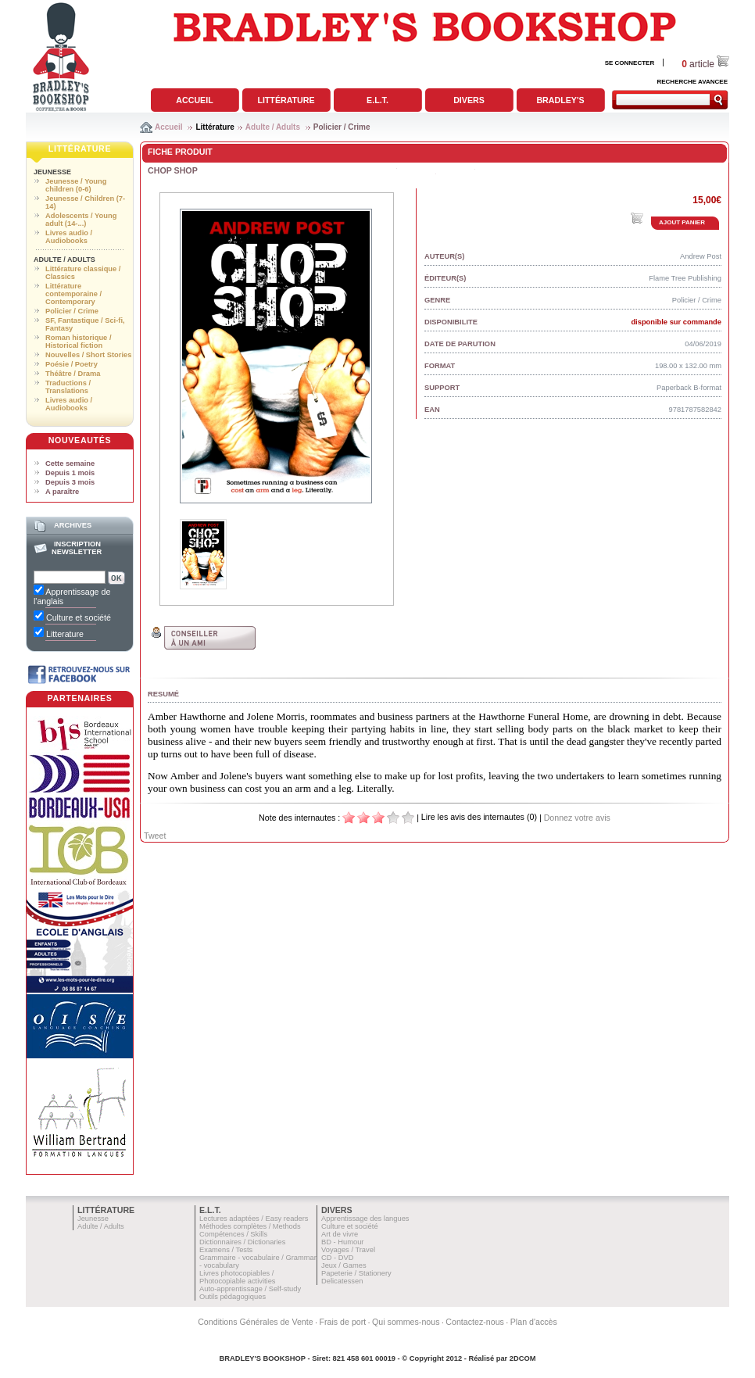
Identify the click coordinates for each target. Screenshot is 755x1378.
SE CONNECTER (630, 62)
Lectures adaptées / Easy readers (254, 1218)
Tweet (155, 835)
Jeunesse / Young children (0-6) (75, 185)
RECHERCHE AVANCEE (692, 81)
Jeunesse (52, 172)
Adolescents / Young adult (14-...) (80, 219)
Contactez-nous (474, 1321)
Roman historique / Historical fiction (78, 341)
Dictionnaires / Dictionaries (242, 1242)
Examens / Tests (225, 1250)
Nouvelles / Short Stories (88, 355)
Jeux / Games (344, 1265)
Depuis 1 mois (70, 473)
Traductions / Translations (68, 387)
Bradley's (560, 100)
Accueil (194, 100)
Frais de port (342, 1321)
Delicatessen (342, 1281)
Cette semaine (70, 463)
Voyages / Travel (348, 1250)
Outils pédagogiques (232, 1297)
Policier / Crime (341, 127)
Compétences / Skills (233, 1234)
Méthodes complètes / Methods (250, 1226)
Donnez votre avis (577, 817)
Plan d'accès (533, 1321)
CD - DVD (337, 1258)
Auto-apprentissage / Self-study (250, 1289)
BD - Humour (342, 1242)
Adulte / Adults (272, 127)
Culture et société (349, 1226)
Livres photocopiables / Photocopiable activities (237, 1277)
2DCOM (523, 1358)
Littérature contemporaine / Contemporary (73, 294)
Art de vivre (339, 1234)
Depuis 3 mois (70, 482)
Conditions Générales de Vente (255, 1321)
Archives (72, 525)
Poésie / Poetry (71, 364)
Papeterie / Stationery (356, 1273)
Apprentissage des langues (365, 1218)
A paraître (62, 492)
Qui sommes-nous (405, 1321)
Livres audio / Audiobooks (68, 237)
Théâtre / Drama (73, 374)
